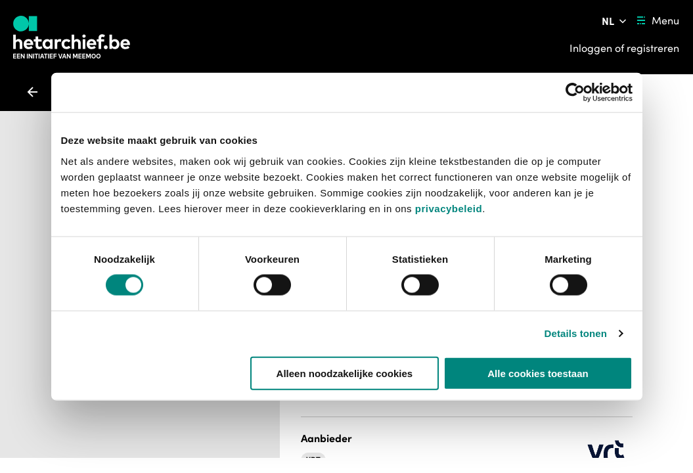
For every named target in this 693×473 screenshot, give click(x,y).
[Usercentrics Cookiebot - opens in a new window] (575, 92)
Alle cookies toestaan (537, 372)
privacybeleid (448, 208)
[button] (328, 434)
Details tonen (576, 333)
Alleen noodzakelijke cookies (345, 372)
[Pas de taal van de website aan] (615, 21)
